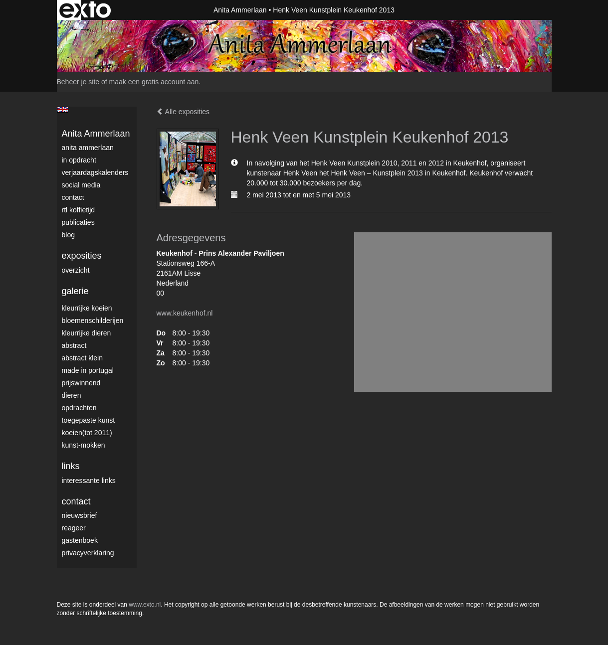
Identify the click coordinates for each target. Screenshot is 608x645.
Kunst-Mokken (83, 445)
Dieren (71, 395)
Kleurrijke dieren (86, 333)
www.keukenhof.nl (185, 313)
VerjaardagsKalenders (95, 172)
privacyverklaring (88, 553)
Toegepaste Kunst (88, 420)
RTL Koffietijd (78, 210)
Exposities (82, 256)
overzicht (76, 270)
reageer (74, 528)
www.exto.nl (145, 604)
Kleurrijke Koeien (87, 308)
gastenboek (80, 540)
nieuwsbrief (79, 515)
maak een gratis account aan (154, 82)
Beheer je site (78, 82)
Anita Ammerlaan (240, 10)
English (62, 110)
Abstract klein (82, 358)
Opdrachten (79, 408)
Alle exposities (183, 112)
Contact (73, 197)
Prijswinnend (81, 383)
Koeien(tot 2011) (87, 433)
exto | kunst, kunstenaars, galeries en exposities (85, 10)
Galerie (75, 291)
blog (68, 235)
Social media (81, 185)
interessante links (89, 480)
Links (71, 466)
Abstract (74, 345)
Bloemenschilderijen (93, 320)
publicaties (78, 222)
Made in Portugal (88, 370)
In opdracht (79, 160)
